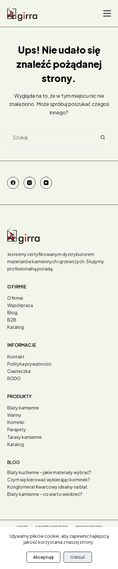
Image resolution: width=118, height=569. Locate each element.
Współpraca (20, 305)
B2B (11, 319)
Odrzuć (77, 557)
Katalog (15, 327)
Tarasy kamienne (24, 437)
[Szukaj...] (51, 137)
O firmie (15, 298)
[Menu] (107, 13)
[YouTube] (46, 183)
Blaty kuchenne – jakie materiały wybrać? (49, 472)
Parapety (16, 429)
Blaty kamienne (23, 407)
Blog (12, 312)
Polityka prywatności (29, 364)
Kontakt (16, 356)
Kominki (15, 422)
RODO (14, 378)
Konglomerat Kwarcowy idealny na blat (47, 487)
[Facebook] (13, 183)
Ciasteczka (19, 371)
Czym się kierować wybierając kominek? (48, 479)
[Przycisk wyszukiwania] (103, 137)
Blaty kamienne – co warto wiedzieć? (44, 494)
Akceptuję (43, 557)
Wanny (14, 415)
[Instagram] (30, 183)
